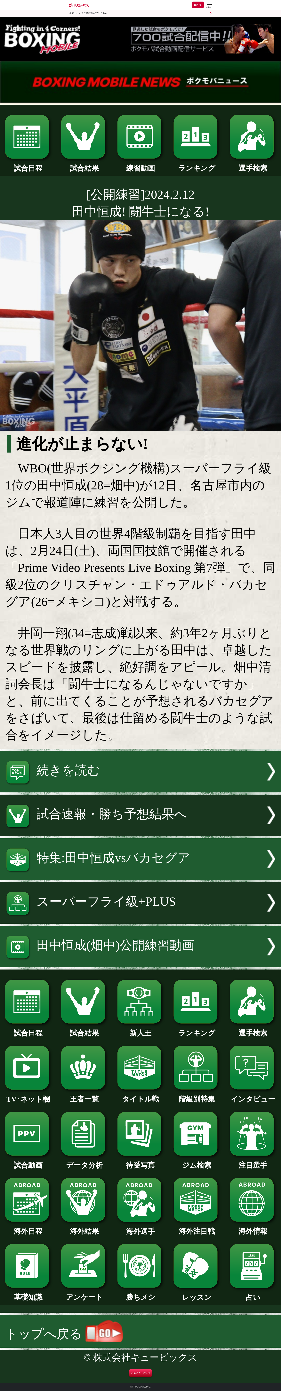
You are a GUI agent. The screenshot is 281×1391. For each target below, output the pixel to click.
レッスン (196, 1293)
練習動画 (140, 164)
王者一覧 (84, 1095)
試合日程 (28, 164)
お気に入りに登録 (140, 1373)
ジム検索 (196, 1161)
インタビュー (252, 1095)
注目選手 (252, 1161)
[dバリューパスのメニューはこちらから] (209, 5)
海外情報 (252, 1227)
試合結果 (84, 164)
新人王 (140, 1029)
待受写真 (140, 1161)
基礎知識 (28, 1293)
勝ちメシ (140, 1293)
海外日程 (28, 1227)
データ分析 (84, 1161)
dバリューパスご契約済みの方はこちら (88, 13)
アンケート (84, 1293)
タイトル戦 (140, 1095)
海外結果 (84, 1227)
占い (252, 1293)
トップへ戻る (64, 1334)
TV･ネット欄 (28, 1095)
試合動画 (28, 1161)
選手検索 (252, 164)
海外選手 (140, 1227)
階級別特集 (196, 1095)
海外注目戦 (196, 1227)
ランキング (196, 164)
